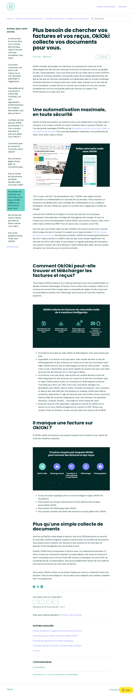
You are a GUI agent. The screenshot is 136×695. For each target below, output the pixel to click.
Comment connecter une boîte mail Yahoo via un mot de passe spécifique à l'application (15, 73)
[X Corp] (38, 587)
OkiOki (9, 19)
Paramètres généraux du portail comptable (53, 640)
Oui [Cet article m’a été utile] (38, 602)
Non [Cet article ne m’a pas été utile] (52, 602)
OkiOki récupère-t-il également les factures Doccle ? (57, 631)
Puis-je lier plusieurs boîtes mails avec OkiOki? (15, 237)
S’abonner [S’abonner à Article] (103, 57)
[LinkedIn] (42, 587)
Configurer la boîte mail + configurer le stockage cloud (67, 19)
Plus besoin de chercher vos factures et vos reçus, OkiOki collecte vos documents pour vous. (15, 200)
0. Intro (36, 650)
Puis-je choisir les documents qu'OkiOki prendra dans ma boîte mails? (15, 179)
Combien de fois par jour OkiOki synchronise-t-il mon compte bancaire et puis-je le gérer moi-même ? (16, 128)
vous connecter (48, 674)
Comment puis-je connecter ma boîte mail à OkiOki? (15, 147)
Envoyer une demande (106, 6)
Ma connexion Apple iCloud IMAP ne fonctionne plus (15, 162)
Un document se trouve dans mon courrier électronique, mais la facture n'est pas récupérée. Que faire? (15, 48)
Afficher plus (12, 246)
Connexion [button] (122, 6)
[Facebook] (34, 587)
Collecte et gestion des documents (29, 19)
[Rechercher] (109, 18)
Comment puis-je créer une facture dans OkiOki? (55, 635)
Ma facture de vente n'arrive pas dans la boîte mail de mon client (14, 221)
